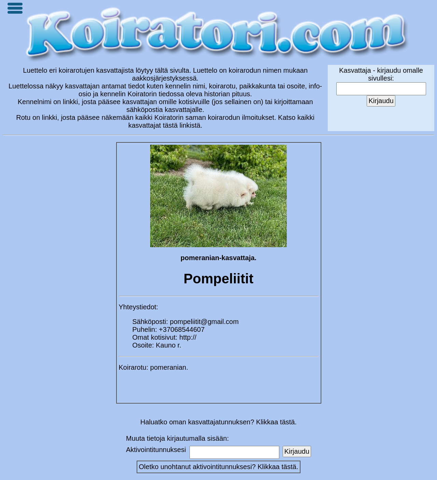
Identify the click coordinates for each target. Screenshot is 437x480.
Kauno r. (168, 345)
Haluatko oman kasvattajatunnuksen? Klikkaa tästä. (218, 422)
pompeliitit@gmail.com (204, 321)
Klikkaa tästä (277, 466)
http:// (187, 337)
